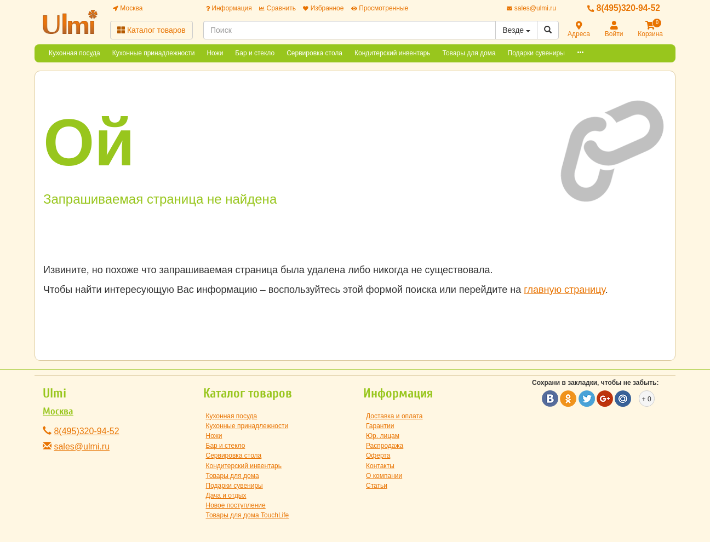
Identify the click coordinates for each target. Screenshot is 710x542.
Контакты (380, 466)
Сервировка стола (314, 53)
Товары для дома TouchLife (247, 515)
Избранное (323, 8)
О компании (384, 476)
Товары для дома (469, 53)
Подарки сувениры (536, 53)
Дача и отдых (226, 495)
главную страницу (564, 289)
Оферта (378, 455)
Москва (127, 8)
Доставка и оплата (394, 416)
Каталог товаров (151, 30)
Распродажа (384, 445)
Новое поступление (236, 505)
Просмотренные (379, 8)
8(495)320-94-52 (623, 8)
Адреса (579, 29)
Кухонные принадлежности (153, 53)
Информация (229, 8)
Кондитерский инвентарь (392, 53)
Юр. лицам (382, 436)
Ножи (215, 53)
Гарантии (380, 426)
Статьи (376, 485)
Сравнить (277, 8)
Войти (614, 29)
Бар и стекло (254, 53)
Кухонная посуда (74, 53)
